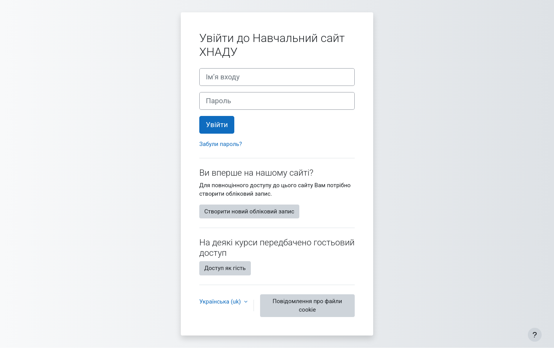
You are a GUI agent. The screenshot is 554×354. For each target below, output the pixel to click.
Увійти (217, 125)
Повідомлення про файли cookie (307, 306)
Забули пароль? (220, 144)
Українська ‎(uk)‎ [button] (220, 301)
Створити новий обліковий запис (249, 211)
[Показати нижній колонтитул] (535, 335)
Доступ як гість (225, 268)
